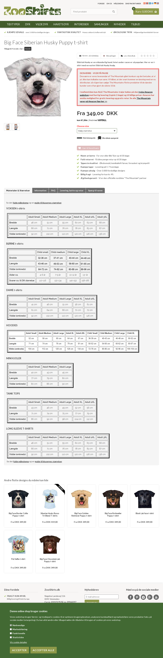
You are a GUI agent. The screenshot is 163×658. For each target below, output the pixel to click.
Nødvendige (19, 625)
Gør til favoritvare (90, 148)
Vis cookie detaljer (18, 642)
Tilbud (135, 24)
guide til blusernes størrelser (47, 202)
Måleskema (118, 3)
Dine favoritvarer (133, 3)
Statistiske (18, 637)
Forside (101, 3)
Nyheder (120, 24)
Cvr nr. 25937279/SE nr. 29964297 (60, 602)
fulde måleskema (20, 202)
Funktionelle (19, 633)
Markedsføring (20, 629)
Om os (109, 3)
